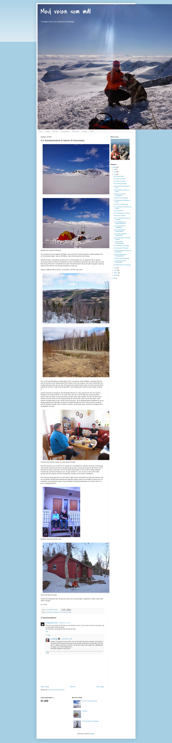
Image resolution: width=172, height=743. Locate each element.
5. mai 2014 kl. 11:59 (63, 623)
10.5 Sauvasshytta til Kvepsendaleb (119, 230)
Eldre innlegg (100, 686)
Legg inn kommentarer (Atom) (56, 689)
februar (116, 273)
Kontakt (84, 131)
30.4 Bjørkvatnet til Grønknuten (122, 265)
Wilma (69, 612)
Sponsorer (75, 131)
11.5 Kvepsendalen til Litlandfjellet (120, 226)
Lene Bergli (54, 639)
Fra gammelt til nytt (51, 623)
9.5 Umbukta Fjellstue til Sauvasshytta (120, 234)
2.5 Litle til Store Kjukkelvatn (121, 258)
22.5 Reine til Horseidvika (121, 198)
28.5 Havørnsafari (119, 176)
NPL (66, 612)
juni (115, 171)
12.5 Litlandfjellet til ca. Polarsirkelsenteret (120, 222)
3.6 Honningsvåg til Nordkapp (90, 721)
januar (116, 275)
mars (115, 270)
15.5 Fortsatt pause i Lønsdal (122, 213)
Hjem (40, 131)
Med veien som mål (66, 11)
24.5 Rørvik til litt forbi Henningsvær (120, 194)
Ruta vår (55, 131)
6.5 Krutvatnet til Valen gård (121, 245)
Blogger (92, 733)
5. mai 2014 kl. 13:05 (66, 639)
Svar (47, 631)
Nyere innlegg (45, 686)
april (115, 268)
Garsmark (48, 612)
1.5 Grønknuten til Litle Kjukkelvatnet (120, 261)
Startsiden (72, 686)
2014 (114, 167)
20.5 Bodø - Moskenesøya (121, 204)
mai (115, 174)
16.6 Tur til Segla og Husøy (89, 701)
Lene (53, 612)
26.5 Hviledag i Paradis (120, 183)
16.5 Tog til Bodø (118, 210)
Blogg (47, 131)
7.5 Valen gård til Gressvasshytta (119, 242)
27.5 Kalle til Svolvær (119, 181)
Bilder (92, 131)
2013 (114, 278)
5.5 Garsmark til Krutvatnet (121, 248)
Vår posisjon (65, 131)
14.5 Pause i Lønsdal (119, 215)
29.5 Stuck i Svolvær (119, 179)
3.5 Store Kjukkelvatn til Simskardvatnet (120, 255)
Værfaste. (84, 711)
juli (115, 169)
